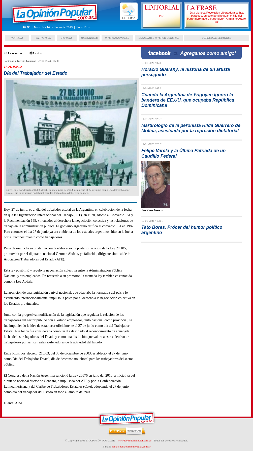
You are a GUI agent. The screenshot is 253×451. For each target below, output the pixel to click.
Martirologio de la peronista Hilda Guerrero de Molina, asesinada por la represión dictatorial (190, 128)
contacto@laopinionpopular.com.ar (130, 446)
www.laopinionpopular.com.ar (134, 440)
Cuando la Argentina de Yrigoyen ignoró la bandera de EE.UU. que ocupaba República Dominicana (187, 100)
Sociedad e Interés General (20, 60)
